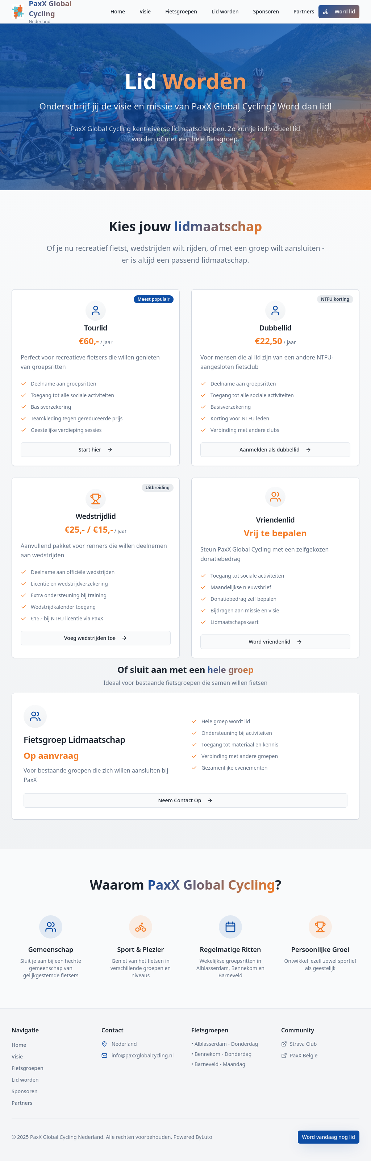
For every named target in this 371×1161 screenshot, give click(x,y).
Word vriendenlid (275, 641)
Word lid (339, 11)
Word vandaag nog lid (328, 1136)
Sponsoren (266, 11)
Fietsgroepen (181, 11)
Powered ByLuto (192, 1136)
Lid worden (225, 11)
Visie (145, 11)
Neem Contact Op (185, 800)
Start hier (96, 449)
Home (118, 11)
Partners (303, 11)
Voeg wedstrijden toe (95, 637)
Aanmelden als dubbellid (275, 449)
